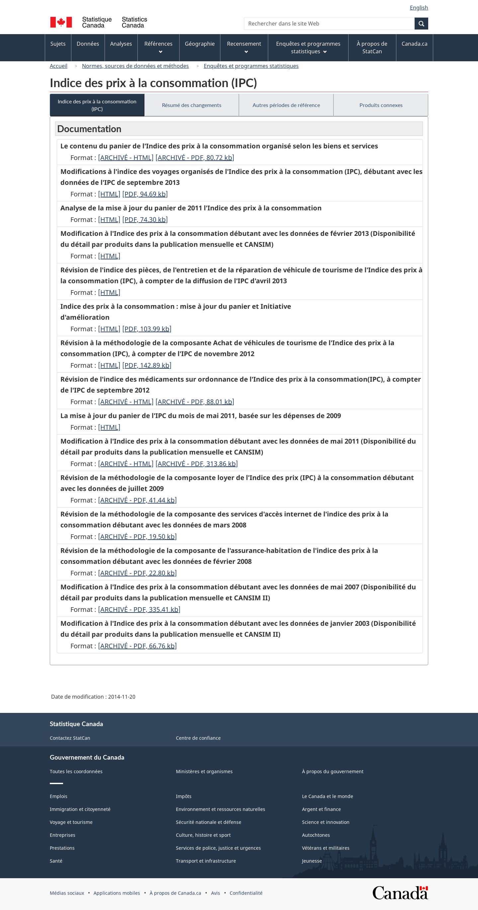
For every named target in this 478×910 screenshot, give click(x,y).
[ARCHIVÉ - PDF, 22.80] (137, 572)
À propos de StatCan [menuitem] (372, 47)
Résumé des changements (191, 105)
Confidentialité (246, 893)
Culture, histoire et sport (203, 835)
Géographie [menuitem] (200, 43)
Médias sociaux (67, 893)
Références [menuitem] (158, 47)
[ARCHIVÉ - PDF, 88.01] (194, 401)
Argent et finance (321, 809)
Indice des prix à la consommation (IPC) (97, 105)
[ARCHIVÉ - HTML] (126, 157)
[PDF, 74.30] (145, 219)
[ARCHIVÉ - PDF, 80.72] (194, 157)
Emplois (58, 796)
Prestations (62, 848)
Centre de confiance (198, 738)
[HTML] (109, 193)
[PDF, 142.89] (147, 365)
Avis (215, 893)
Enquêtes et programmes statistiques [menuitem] (308, 47)
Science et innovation (326, 822)
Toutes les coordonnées (76, 771)
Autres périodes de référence (286, 105)
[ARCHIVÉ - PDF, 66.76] (137, 645)
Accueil (58, 66)
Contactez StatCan (70, 738)
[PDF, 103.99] (147, 328)
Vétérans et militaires (326, 848)
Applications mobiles (117, 893)
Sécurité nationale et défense (208, 822)
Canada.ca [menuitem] (415, 43)
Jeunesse (312, 861)
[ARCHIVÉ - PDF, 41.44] (137, 500)
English (419, 7)
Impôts (184, 796)
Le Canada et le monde (327, 796)
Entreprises (62, 835)
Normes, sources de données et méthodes (135, 66)
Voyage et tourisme (71, 822)
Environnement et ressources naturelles (220, 809)
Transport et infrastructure (206, 861)
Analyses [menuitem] (121, 43)
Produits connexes (381, 105)
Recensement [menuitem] (244, 47)
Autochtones (316, 835)
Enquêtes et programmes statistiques (251, 66)
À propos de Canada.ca (175, 893)
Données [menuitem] (88, 43)
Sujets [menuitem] (58, 43)
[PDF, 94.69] (145, 193)
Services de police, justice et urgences (218, 848)
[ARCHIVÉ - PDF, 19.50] (137, 536)
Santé (56, 861)
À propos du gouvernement (332, 771)
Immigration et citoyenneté (80, 809)
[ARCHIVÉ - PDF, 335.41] (139, 609)
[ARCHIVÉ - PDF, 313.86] (196, 463)
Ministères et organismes (204, 771)
